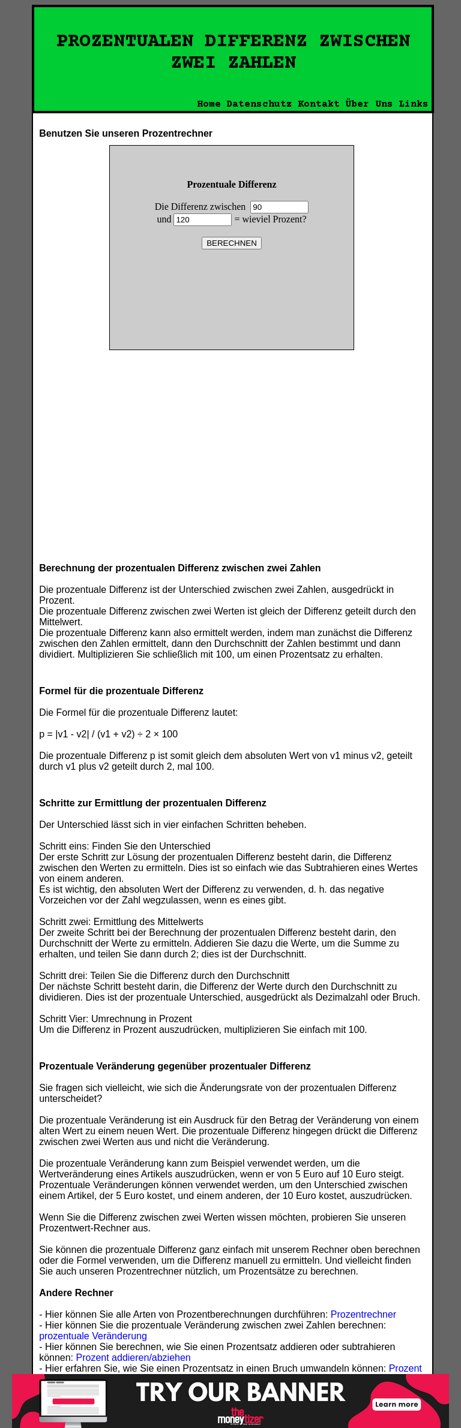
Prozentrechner (363, 1314)
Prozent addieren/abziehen (133, 1357)
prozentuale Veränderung (93, 1336)
